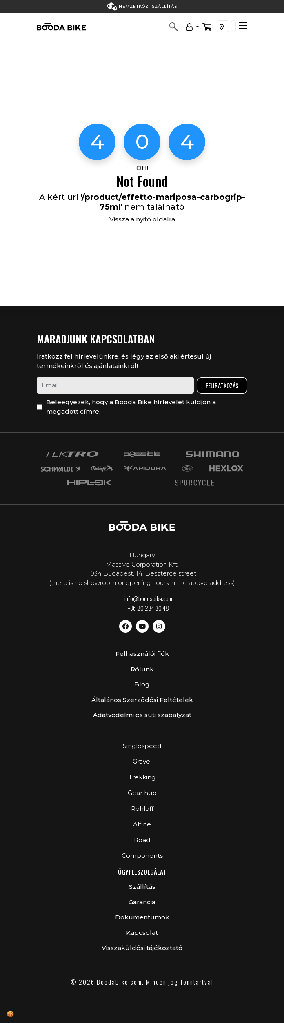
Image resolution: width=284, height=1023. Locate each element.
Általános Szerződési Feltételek (142, 700)
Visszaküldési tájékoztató (142, 948)
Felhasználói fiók (142, 654)
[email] (115, 385)
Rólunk (142, 669)
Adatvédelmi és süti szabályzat (142, 715)
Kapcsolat (142, 933)
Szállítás (142, 886)
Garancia (142, 902)
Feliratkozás (222, 385)
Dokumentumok (142, 917)
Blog (142, 684)
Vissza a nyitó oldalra (142, 219)
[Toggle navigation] (243, 26)
